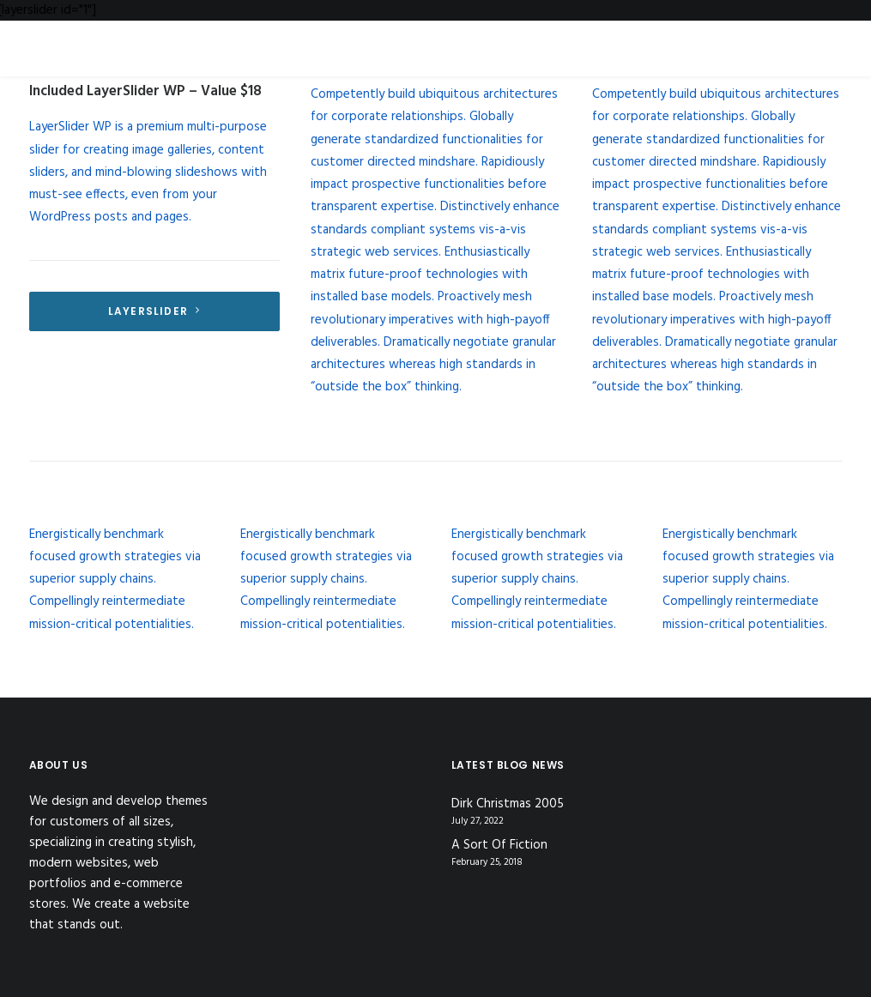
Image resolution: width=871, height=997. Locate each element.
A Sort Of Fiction (499, 845)
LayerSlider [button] (154, 311)
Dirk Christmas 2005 (507, 804)
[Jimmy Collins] (752, 38)
